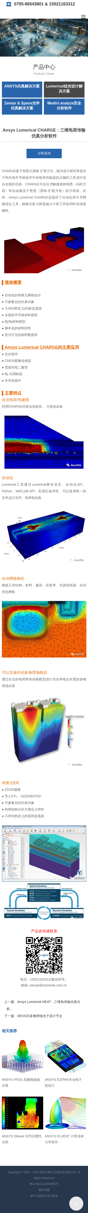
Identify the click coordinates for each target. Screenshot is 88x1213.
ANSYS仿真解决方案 (22, 86)
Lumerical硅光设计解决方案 (64, 88)
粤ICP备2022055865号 (44, 1184)
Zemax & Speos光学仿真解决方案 (22, 105)
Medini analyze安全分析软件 (64, 105)
